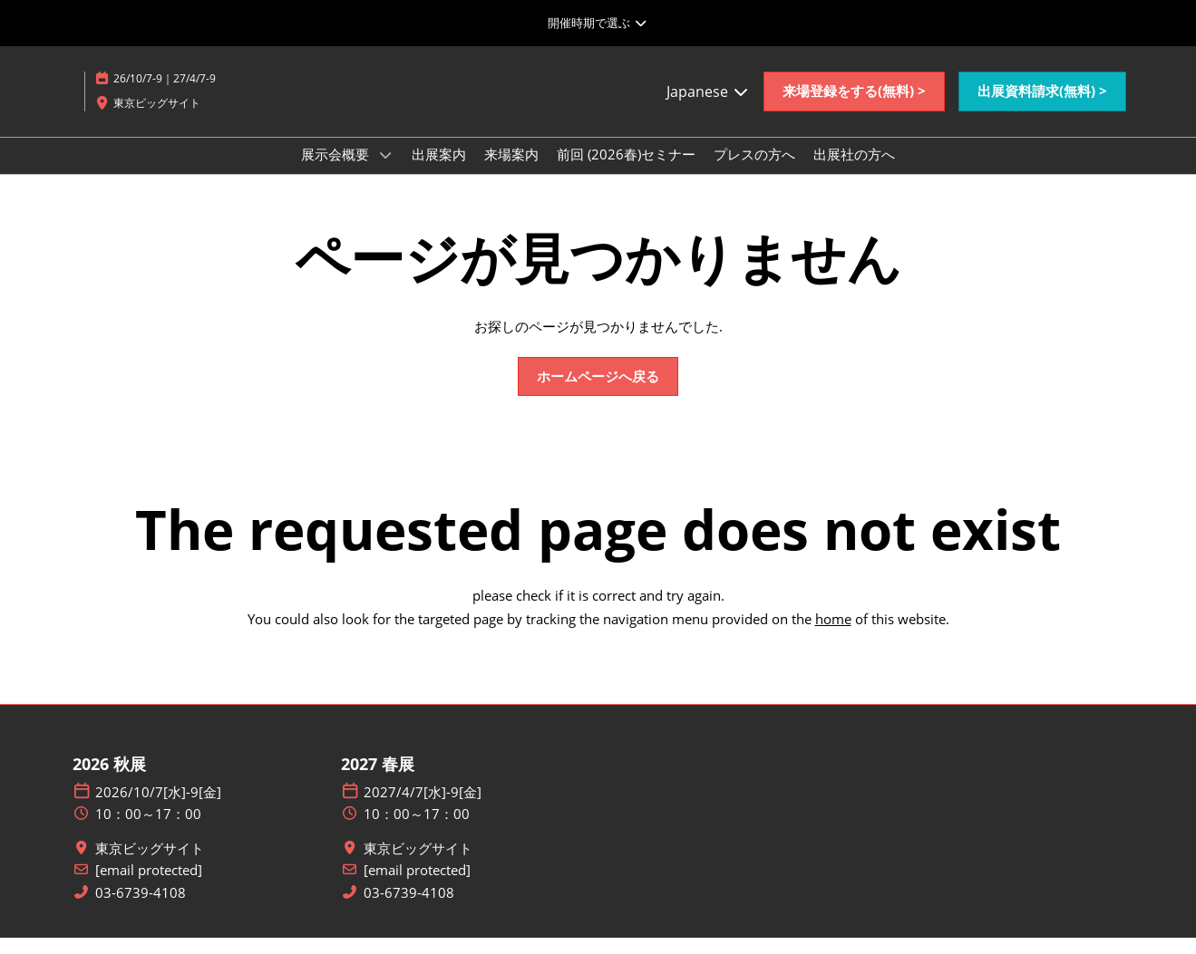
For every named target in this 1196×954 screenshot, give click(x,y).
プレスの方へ (754, 171)
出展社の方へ (854, 171)
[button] (854, 109)
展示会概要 (337, 171)
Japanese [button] (708, 109)
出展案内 (439, 171)
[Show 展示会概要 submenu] (385, 172)
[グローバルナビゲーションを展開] (597, 22)
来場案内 (511, 171)
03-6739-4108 (140, 909)
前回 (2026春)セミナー (626, 171)
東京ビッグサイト (149, 864)
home (833, 635)
